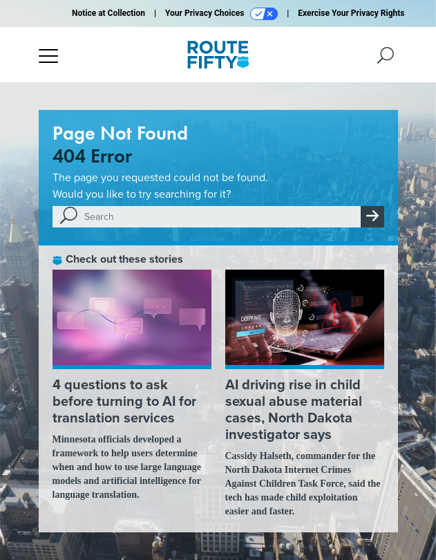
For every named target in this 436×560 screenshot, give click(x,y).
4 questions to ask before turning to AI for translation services (124, 401)
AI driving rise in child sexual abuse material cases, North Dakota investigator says (293, 409)
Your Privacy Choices (221, 14)
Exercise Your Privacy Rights (351, 13)
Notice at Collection (108, 13)
